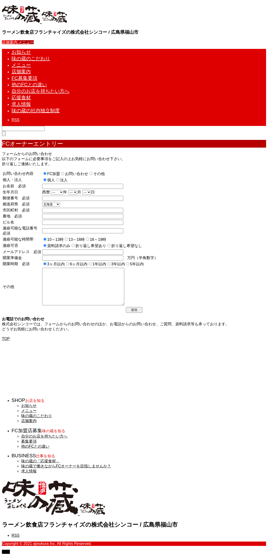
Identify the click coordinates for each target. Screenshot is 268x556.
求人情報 (29, 471)
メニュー (29, 411)
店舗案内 (29, 421)
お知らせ (29, 406)
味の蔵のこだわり (36, 416)
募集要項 (29, 441)
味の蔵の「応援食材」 (40, 461)
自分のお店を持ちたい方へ (44, 436)
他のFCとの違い (35, 446)
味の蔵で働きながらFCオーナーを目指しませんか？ (66, 466)
